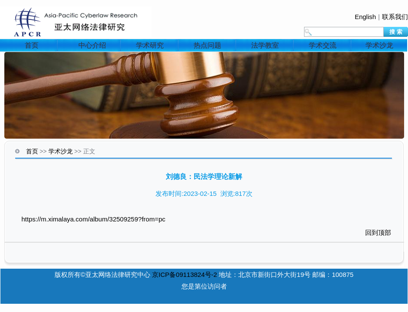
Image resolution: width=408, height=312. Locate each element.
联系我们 (395, 16)
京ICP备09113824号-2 (184, 274)
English (365, 16)
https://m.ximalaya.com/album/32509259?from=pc (93, 219)
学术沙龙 (379, 45)
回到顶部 (378, 232)
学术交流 (323, 45)
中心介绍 (92, 45)
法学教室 (265, 45)
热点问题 (207, 45)
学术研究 (150, 45)
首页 (32, 45)
